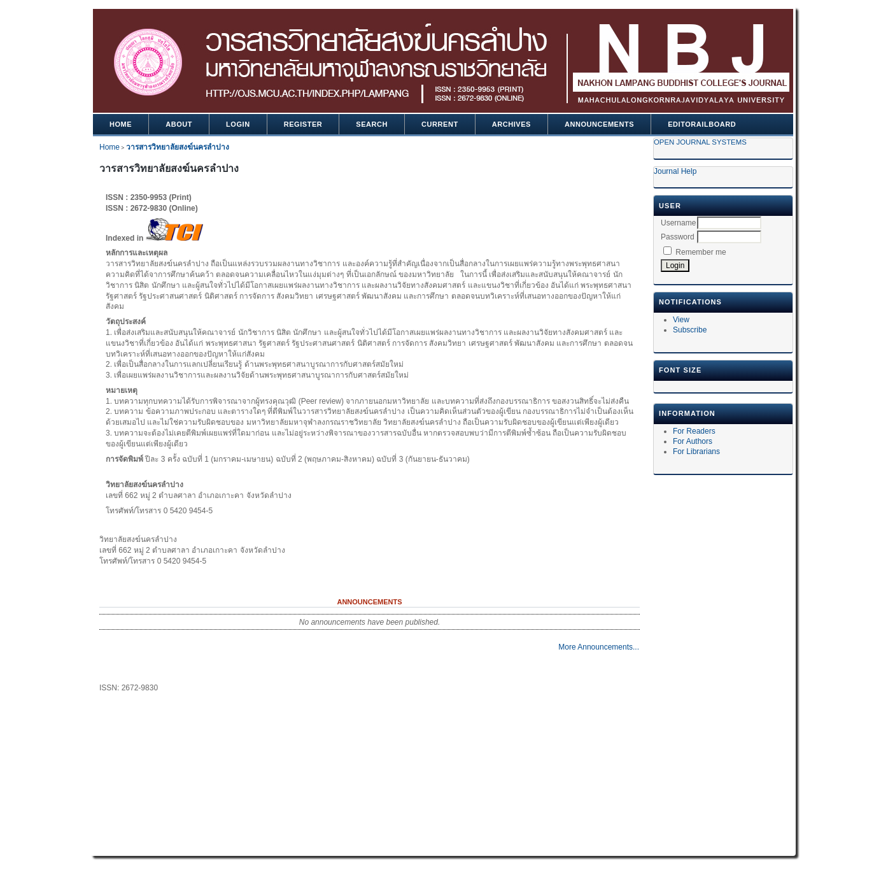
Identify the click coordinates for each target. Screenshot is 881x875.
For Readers (694, 431)
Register (303, 124)
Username (678, 222)
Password (677, 236)
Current (439, 124)
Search (372, 124)
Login (238, 124)
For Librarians (696, 451)
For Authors (692, 441)
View (681, 319)
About (179, 124)
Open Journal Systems (700, 142)
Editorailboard (702, 124)
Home (120, 124)
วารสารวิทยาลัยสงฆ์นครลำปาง (177, 147)
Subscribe (690, 329)
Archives (511, 124)
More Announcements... (598, 647)
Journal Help (675, 171)
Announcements (599, 124)
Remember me (700, 252)
